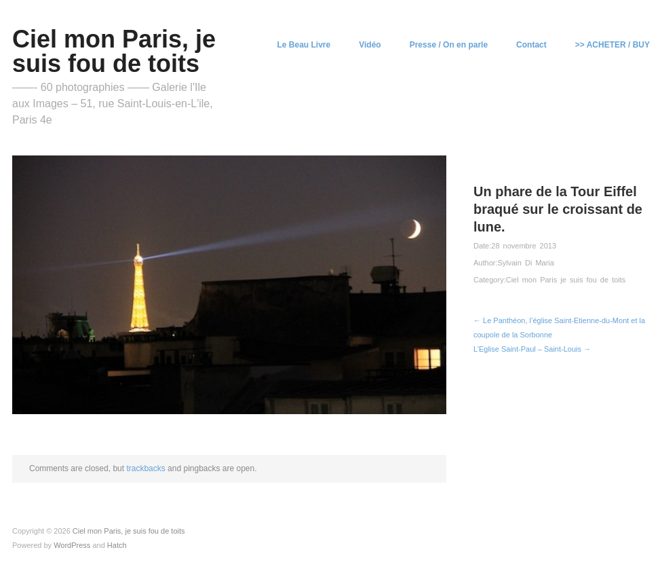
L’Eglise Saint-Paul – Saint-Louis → (532, 349)
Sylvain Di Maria (525, 263)
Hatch (117, 545)
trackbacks (145, 468)
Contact (531, 45)
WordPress (72, 545)
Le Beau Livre (304, 45)
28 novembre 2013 (523, 246)
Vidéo (370, 45)
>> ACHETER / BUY (612, 45)
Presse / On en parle (449, 45)
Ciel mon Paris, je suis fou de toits (114, 51)
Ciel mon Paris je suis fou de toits (566, 280)
